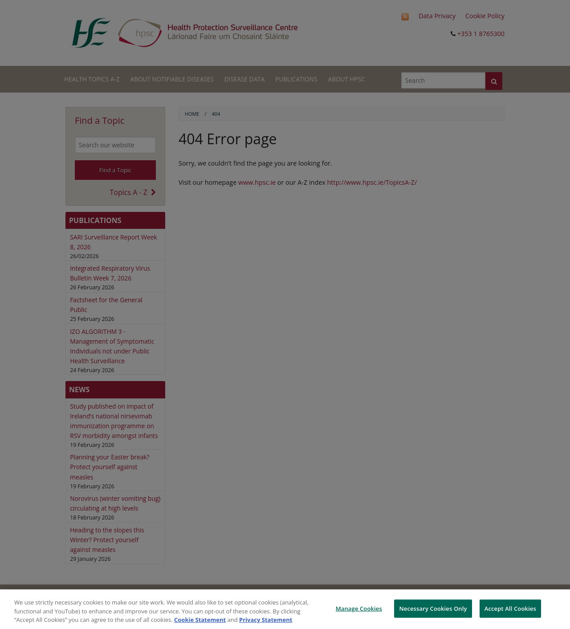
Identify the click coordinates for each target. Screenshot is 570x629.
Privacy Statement (265, 620)
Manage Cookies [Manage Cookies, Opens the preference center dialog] (359, 608)
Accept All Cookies (510, 608)
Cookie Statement (200, 620)
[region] (285, 609)
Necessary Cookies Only (433, 608)
